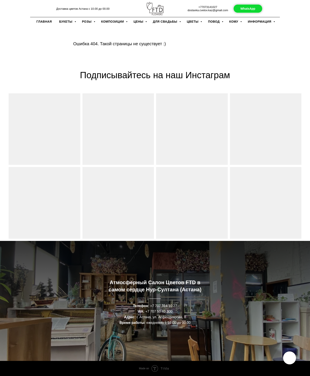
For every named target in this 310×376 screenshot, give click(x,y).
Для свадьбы (165, 21)
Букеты (66, 21)
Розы (87, 21)
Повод (214, 21)
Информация (260, 21)
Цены (138, 21)
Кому (234, 21)
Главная (44, 21)
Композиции (113, 21)
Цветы (193, 21)
